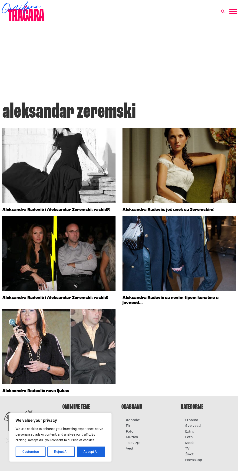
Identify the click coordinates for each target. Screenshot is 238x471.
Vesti (130, 449)
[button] (223, 11)
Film (129, 426)
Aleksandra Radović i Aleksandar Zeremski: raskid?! (56, 210)
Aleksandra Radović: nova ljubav (35, 391)
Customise (30, 452)
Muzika (132, 437)
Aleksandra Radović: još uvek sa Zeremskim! (168, 210)
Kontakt (133, 420)
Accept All (91, 452)
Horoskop (193, 460)
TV (187, 449)
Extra (189, 431)
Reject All (61, 452)
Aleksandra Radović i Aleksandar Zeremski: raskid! (55, 298)
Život (189, 454)
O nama (191, 420)
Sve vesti (193, 426)
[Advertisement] (119, 63)
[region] (60, 437)
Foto (129, 431)
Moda (190, 443)
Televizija (133, 443)
